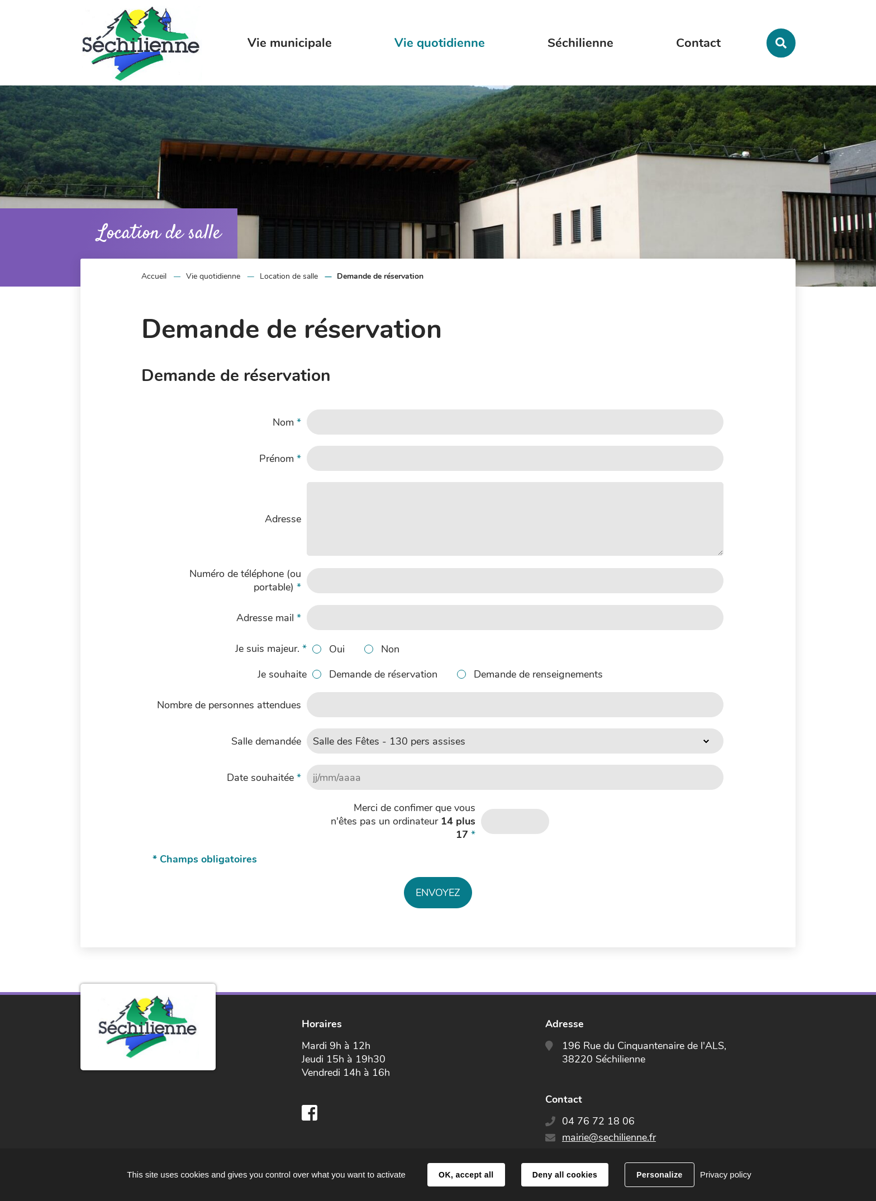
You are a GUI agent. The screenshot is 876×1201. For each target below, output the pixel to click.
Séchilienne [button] (580, 43)
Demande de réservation (383, 674)
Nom (287, 422)
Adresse (283, 519)
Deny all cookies (564, 1174)
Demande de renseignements (538, 674)
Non (390, 649)
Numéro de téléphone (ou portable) (245, 580)
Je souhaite (282, 674)
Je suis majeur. (271, 648)
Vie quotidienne (213, 276)
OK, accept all (466, 1174)
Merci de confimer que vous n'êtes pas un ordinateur (403, 821)
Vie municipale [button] (289, 43)
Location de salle (289, 276)
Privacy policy (725, 1174)
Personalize (659, 1174)
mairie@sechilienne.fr (609, 1137)
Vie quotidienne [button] (439, 43)
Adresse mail (268, 618)
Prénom (280, 458)
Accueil (153, 276)
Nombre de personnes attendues (229, 705)
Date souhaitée (264, 777)
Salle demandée (266, 741)
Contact (698, 43)
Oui (337, 649)
